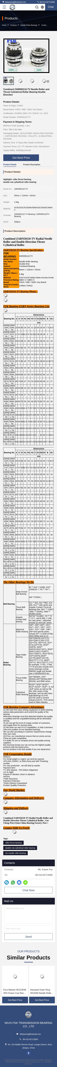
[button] (47, 81)
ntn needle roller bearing (15, 853)
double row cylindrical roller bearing (20, 848)
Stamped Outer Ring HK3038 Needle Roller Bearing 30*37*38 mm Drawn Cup (41, 992)
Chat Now (29, 890)
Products (13, 25)
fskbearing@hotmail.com (14, 2)
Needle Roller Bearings (29, 25)
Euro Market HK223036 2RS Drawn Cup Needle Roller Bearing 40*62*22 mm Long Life (15, 992)
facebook (29, 1053)
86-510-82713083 (46, 2)
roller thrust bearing (13, 843)
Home (4, 25)
